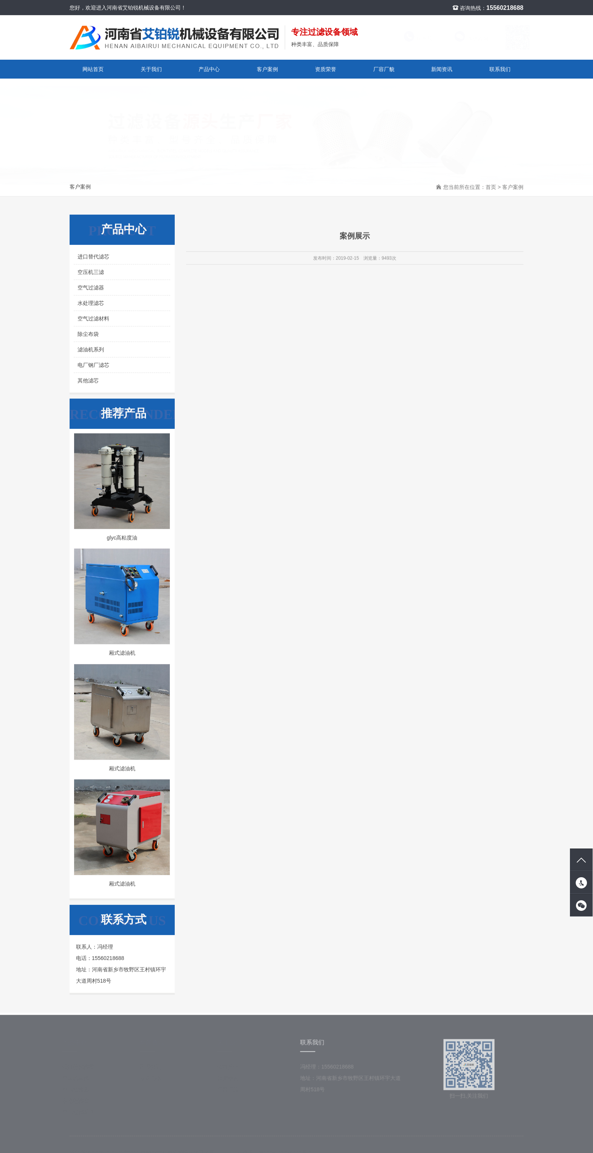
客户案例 (267, 69)
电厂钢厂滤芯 (93, 366)
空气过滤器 (91, 288)
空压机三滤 (91, 273)
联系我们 (414, 39)
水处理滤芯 (91, 304)
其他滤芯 (88, 381)
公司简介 (230, 1070)
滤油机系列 (91, 350)
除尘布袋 (88, 335)
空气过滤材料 (93, 319)
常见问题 (152, 1081)
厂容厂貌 (383, 69)
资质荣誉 (325, 69)
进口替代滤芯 (93, 257)
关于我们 (151, 69)
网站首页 (93, 69)
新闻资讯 (441, 69)
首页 (491, 188)
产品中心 (209, 69)
